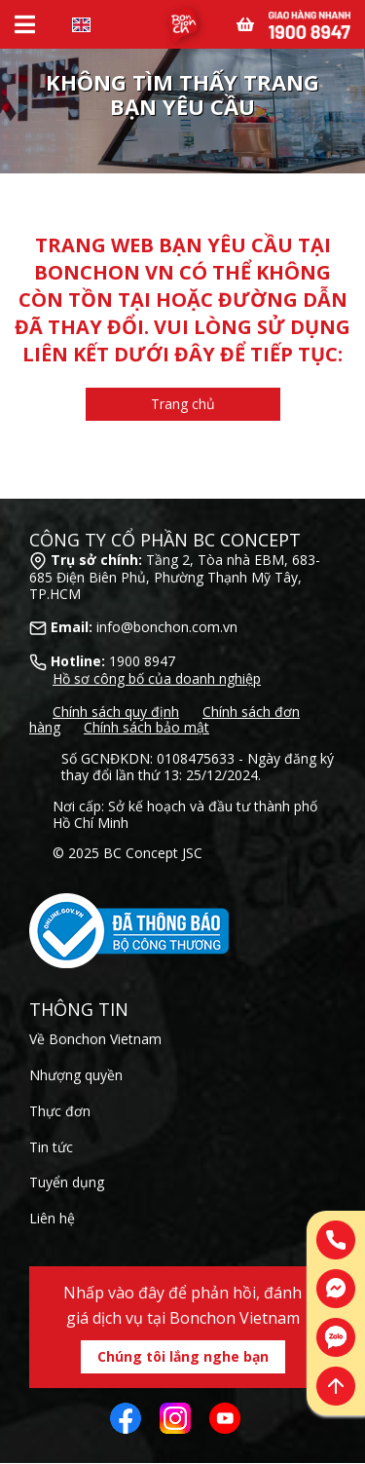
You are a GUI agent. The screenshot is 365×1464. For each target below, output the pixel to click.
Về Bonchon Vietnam (95, 1039)
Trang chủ (183, 403)
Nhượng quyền (76, 1075)
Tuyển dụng (66, 1182)
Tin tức (51, 1147)
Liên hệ (52, 1218)
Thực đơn (60, 1111)
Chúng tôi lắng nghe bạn (183, 1356)
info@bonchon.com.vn (166, 627)
